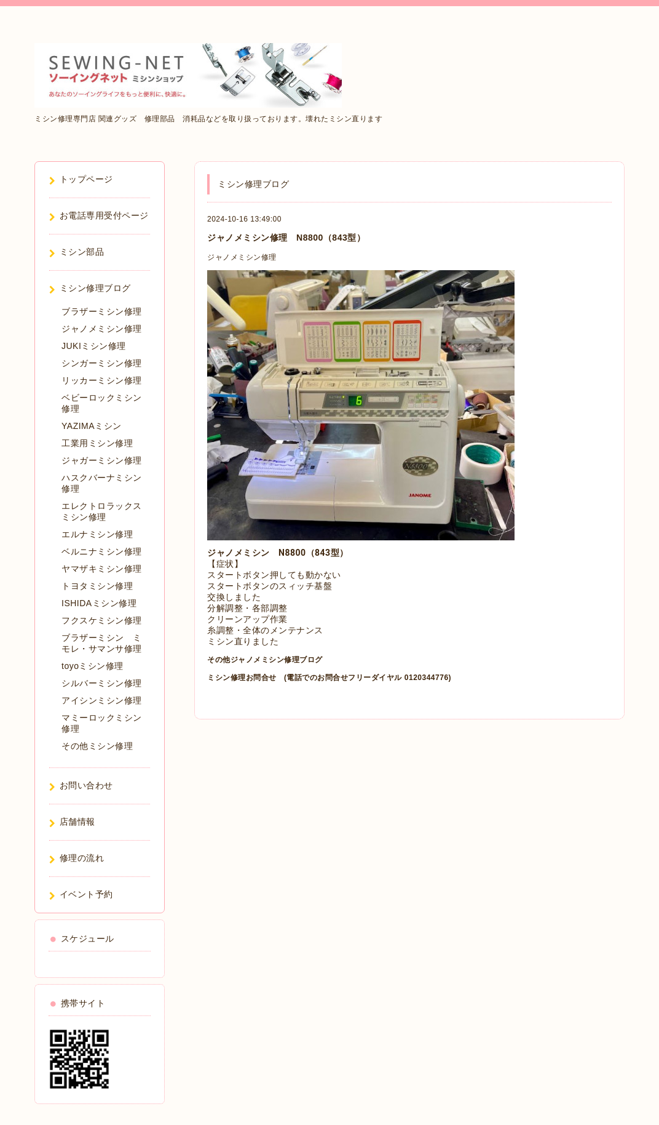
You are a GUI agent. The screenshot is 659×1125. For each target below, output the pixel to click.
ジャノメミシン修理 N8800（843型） (286, 237)
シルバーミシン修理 (101, 683)
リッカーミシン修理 (101, 380)
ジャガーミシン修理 (101, 460)
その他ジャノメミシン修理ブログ (265, 659)
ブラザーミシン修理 (101, 311)
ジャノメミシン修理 (242, 257)
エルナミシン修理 (97, 534)
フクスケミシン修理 (101, 620)
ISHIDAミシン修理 (98, 603)
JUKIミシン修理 (93, 346)
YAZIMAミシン (91, 426)
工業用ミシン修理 (97, 443)
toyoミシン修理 (92, 666)
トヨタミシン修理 (97, 586)
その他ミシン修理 (97, 746)
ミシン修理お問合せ (242, 677)
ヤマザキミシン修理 (101, 569)
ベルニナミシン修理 (101, 551)
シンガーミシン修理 (101, 363)
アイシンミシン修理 (101, 700)
